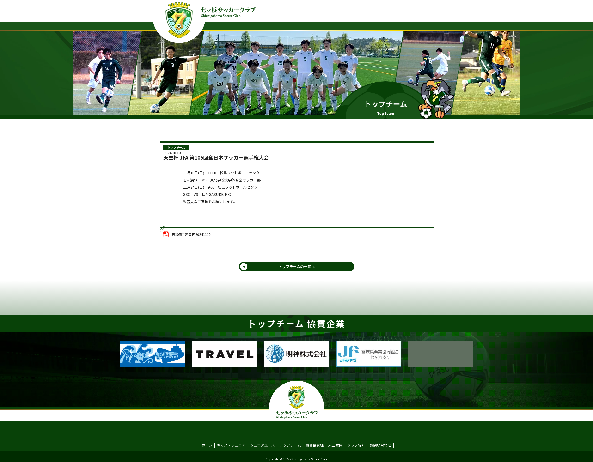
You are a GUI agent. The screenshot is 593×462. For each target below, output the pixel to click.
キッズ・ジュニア (231, 445)
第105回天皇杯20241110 (187, 234)
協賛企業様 (315, 445)
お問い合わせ (380, 445)
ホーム (207, 445)
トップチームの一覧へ (297, 266)
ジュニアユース (262, 445)
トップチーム (176, 147)
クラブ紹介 (356, 445)
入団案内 (335, 445)
